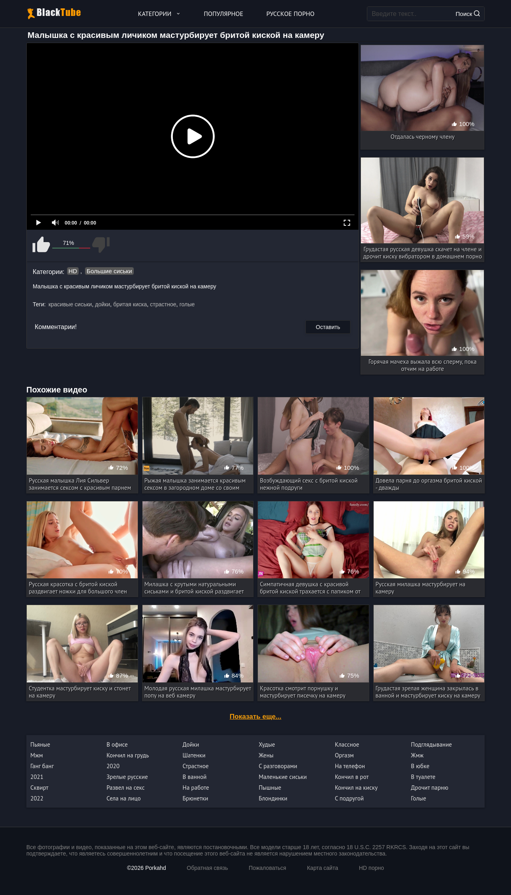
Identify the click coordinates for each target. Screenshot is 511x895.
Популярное (224, 14)
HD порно (371, 868)
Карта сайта (322, 868)
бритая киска (130, 304)
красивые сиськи (70, 304)
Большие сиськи (109, 271)
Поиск (468, 13)
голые (186, 304)
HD (73, 271)
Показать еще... (255, 716)
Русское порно (290, 14)
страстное (163, 304)
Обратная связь (207, 868)
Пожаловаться (267, 868)
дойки (102, 304)
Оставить (328, 327)
